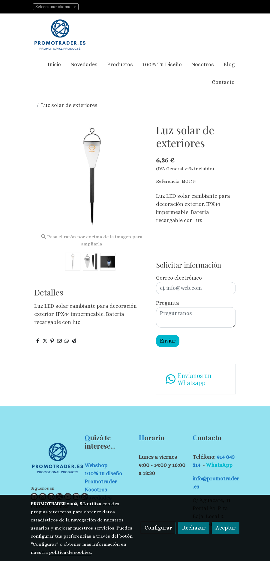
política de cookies (70, 552)
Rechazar (194, 528)
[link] (60, 34)
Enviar (168, 341)
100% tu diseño (103, 473)
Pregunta (167, 303)
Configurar (158, 528)
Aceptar (226, 528)
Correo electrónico (179, 278)
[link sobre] (54, 459)
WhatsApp (219, 465)
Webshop (96, 465)
